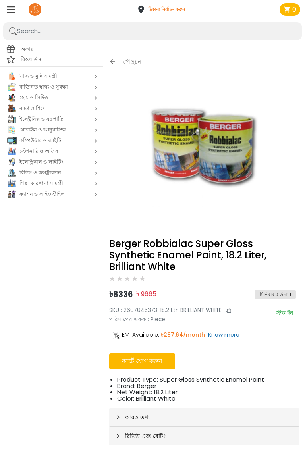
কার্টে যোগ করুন (142, 361)
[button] (163, 9)
